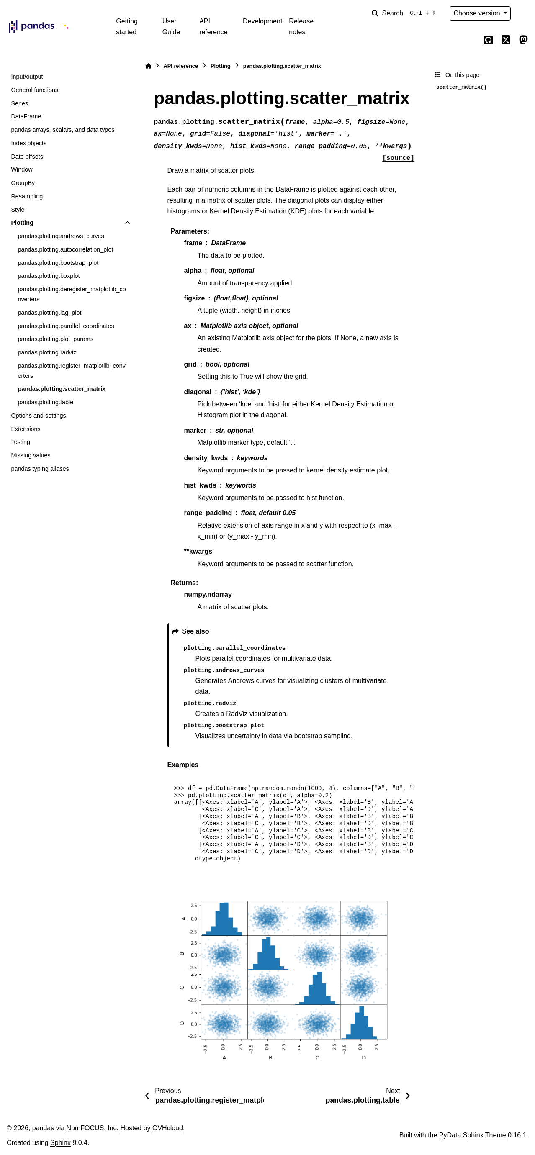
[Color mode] (523, 13)
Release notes (301, 27)
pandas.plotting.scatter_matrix (61, 388)
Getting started (127, 27)
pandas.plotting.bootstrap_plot (58, 262)
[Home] (148, 66)
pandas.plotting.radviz (47, 352)
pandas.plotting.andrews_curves (61, 236)
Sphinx (60, 1142)
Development (262, 21)
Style (17, 209)
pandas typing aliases (40, 468)
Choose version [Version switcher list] (477, 13)
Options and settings (38, 415)
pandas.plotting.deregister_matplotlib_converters (72, 294)
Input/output (27, 76)
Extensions (25, 429)
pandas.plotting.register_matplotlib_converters (72, 370)
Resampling (27, 196)
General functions (34, 90)
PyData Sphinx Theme (472, 1135)
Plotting (22, 222)
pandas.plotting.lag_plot (49, 312)
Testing (20, 442)
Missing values (30, 455)
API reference (213, 27)
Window (21, 169)
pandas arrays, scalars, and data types (62, 129)
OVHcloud (167, 1128)
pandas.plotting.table (45, 402)
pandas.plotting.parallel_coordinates (66, 326)
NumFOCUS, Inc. (92, 1128)
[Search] (405, 13)
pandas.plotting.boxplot (49, 275)
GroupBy (23, 183)
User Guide (171, 27)
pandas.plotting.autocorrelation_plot (65, 249)
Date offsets (27, 156)
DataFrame (26, 116)
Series (19, 103)
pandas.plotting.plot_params (55, 339)
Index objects (28, 143)
